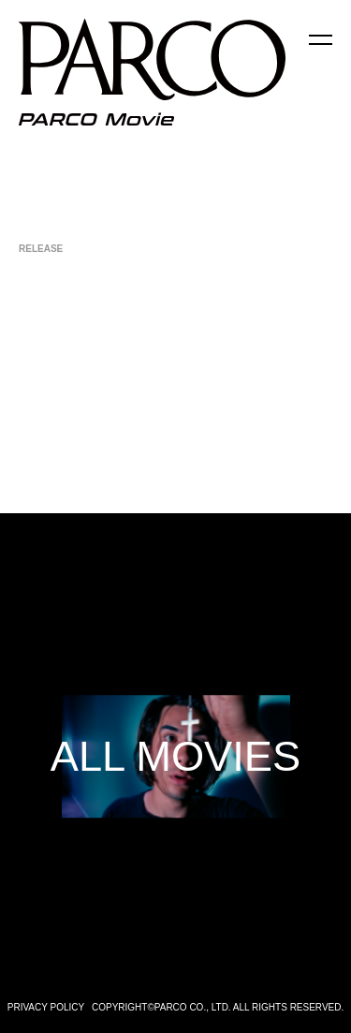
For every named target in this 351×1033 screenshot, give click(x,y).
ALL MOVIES (176, 756)
